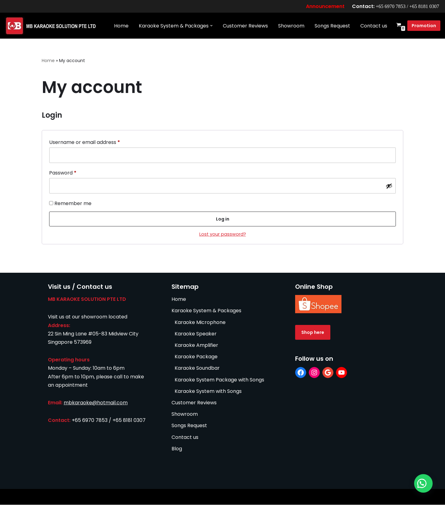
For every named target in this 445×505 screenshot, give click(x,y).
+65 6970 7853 (390, 6)
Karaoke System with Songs (208, 391)
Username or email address (84, 141)
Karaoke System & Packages (206, 310)
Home (121, 25)
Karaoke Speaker (196, 334)
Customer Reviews (245, 25)
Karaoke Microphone (200, 322)
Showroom (291, 25)
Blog (177, 448)
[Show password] (389, 186)
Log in (222, 219)
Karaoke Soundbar (197, 368)
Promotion (424, 26)
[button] (211, 26)
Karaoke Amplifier (196, 345)
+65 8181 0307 (424, 6)
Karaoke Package (196, 356)
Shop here (312, 333)
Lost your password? (222, 234)
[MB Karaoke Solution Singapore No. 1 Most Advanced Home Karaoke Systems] (52, 26)
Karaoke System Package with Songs (219, 380)
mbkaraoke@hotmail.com (96, 402)
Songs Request (332, 25)
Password (62, 172)
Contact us (373, 25)
